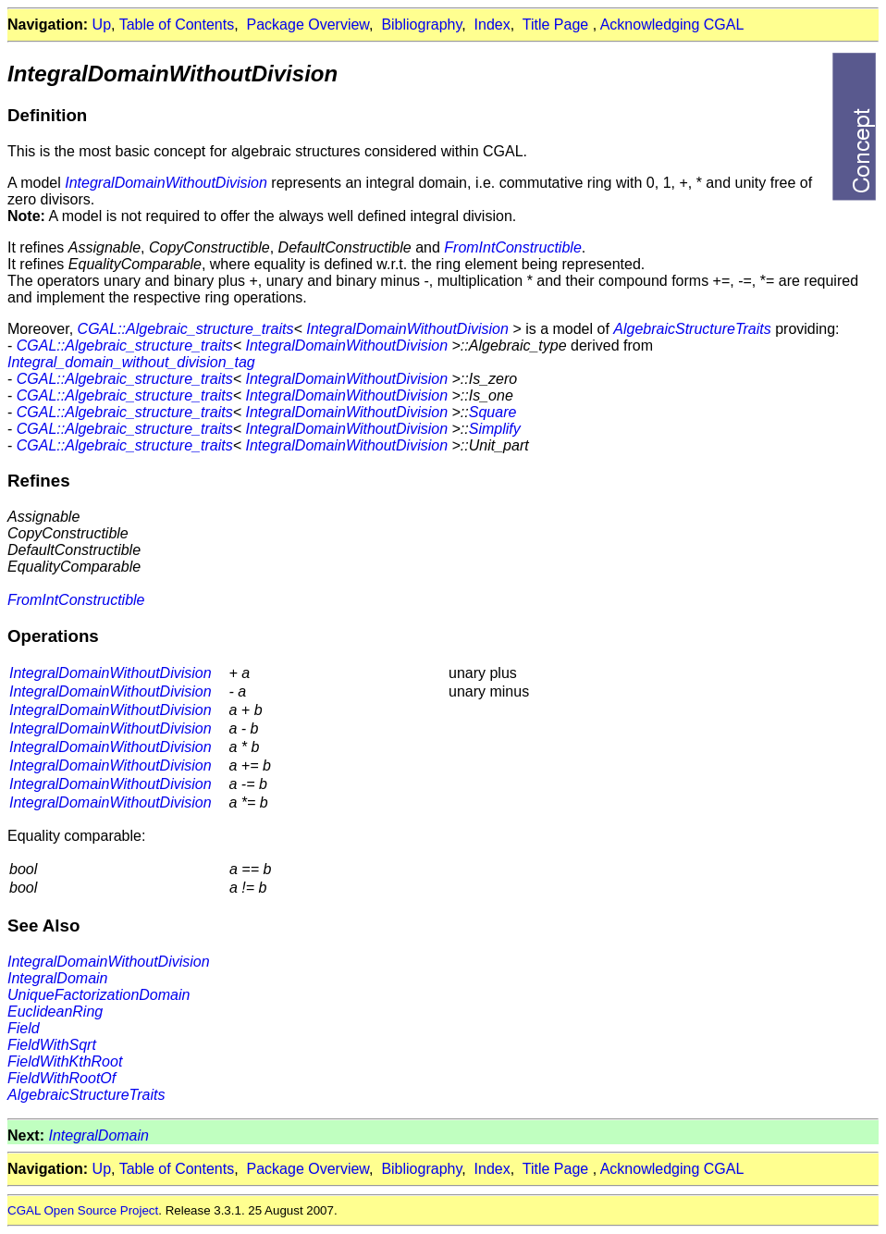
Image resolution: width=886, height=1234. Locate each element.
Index (492, 24)
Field (23, 1028)
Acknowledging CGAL (672, 24)
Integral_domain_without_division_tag (131, 362)
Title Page (555, 24)
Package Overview (308, 24)
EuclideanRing (55, 1011)
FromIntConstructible (513, 247)
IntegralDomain (57, 978)
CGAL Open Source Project (82, 1210)
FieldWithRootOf (61, 1078)
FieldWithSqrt (51, 1045)
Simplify (495, 429)
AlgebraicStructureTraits (691, 329)
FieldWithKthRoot (64, 1061)
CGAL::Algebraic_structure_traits (186, 329)
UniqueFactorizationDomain (98, 995)
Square (493, 412)
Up (101, 24)
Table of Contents (177, 24)
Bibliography (421, 24)
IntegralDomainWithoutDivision (166, 183)
